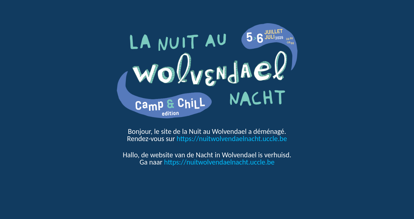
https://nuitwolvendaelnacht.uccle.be (231, 138)
